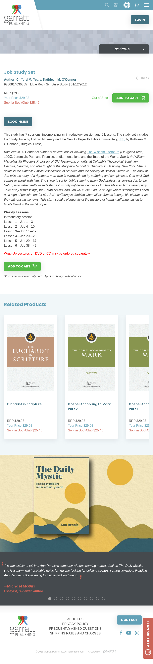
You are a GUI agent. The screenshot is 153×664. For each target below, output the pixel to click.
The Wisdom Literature (103, 152)
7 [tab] (85, 599)
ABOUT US (75, 619)
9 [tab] (97, 599)
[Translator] (116, 5)
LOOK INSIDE (18, 121)
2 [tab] (56, 599)
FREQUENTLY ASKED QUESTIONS (75, 628)
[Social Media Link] (121, 633)
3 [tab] (62, 599)
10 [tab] (103, 599)
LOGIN (140, 19)
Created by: (102, 652)
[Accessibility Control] (127, 5)
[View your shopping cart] (136, 5)
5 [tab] (74, 599)
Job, (122, 139)
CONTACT (129, 620)
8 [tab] (91, 599)
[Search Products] (107, 5)
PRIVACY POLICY (75, 624)
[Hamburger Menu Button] (146, 5)
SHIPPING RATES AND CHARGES (75, 633)
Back (142, 78)
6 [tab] (79, 599)
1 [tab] (50, 599)
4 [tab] (68, 599)
